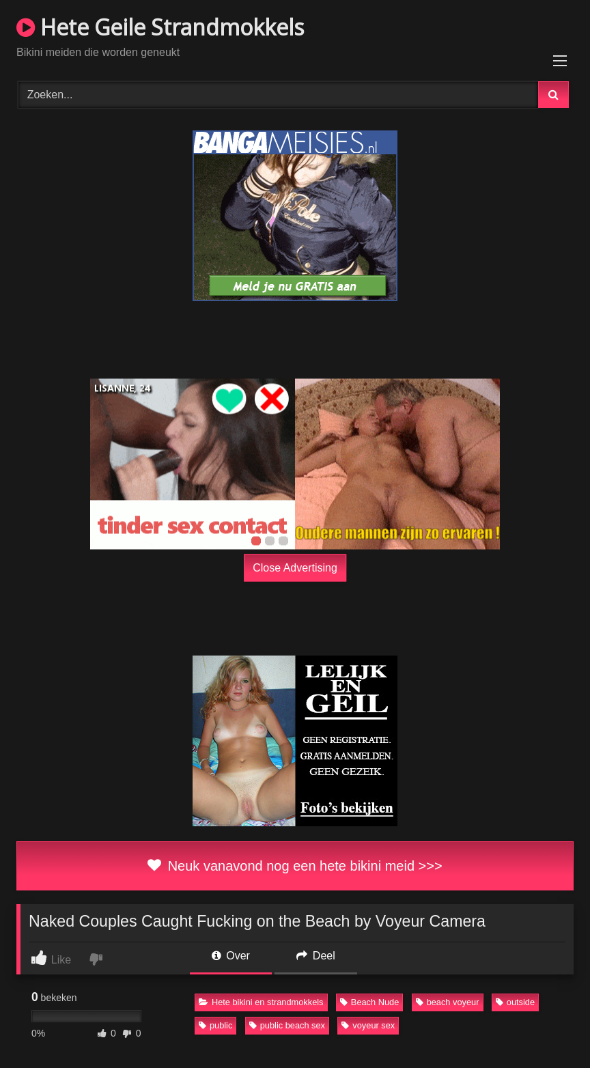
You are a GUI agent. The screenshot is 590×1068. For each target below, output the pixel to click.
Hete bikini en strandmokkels (261, 1002)
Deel (315, 955)
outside (515, 1002)
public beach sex (287, 1025)
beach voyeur (447, 1002)
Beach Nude (369, 1002)
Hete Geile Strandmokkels (160, 27)
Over (231, 955)
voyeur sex (368, 1025)
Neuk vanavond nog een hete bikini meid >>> (295, 865)
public (215, 1025)
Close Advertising (295, 567)
